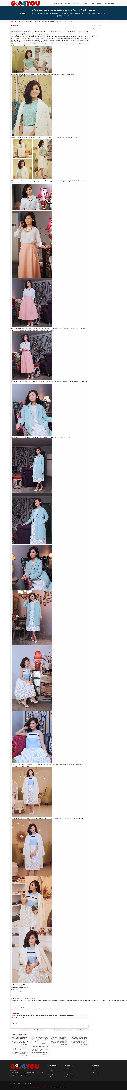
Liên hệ (20, 1083)
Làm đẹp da (69, 1073)
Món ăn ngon (70, 1075)
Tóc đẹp (68, 1071)
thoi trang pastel (61, 1015)
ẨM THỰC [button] (76, 3)
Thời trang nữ (28, 21)
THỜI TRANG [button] (58, 3)
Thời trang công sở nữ (40, 21)
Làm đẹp (50, 1073)
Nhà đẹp (50, 1071)
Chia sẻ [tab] (15, 1023)
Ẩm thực (50, 1075)
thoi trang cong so (19, 1017)
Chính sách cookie (28, 1083)
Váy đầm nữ (96, 28)
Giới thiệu (13, 1083)
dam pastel (17, 1015)
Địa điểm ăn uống (71, 1077)
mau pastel (55, 764)
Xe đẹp (50, 1077)
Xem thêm (25, 1045)
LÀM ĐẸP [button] (67, 3)
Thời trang (20, 21)
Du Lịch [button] (84, 3)
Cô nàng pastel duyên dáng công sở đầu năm (60, 21)
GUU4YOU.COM (41, 1087)
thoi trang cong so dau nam (45, 1015)
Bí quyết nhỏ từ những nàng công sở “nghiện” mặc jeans (30, 1029)
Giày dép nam (109, 3)
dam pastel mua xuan (28, 1015)
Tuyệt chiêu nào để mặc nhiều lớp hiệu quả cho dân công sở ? (69, 1029)
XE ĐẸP (99, 3)
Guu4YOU (13, 21)
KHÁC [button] (92, 3)
